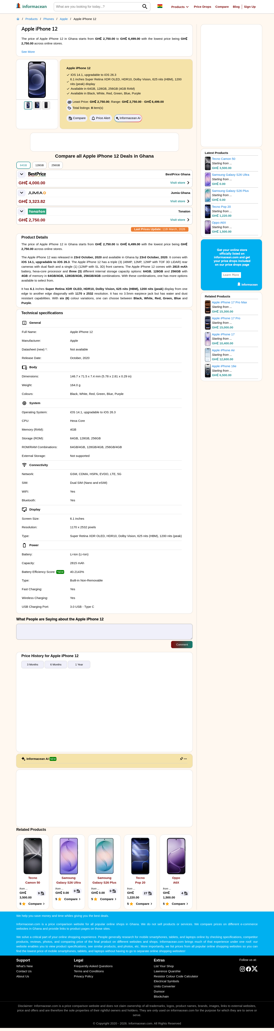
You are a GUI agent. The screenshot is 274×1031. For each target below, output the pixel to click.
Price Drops (202, 6)
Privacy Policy (83, 979)
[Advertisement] (104, 142)
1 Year (79, 667)
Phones (48, 19)
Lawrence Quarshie (167, 974)
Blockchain (161, 999)
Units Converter (164, 989)
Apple (64, 19)
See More (28, 51)
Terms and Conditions (89, 974)
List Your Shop (164, 969)
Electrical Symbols (166, 984)
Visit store (180, 183)
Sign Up (250, 6)
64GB (23, 165)
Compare (222, 6)
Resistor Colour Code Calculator (176, 979)
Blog (236, 6)
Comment (182, 647)
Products (31, 19)
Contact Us (24, 974)
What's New (24, 969)
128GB (39, 165)
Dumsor (159, 994)
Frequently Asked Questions (93, 969)
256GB (56, 165)
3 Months (32, 667)
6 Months (56, 667)
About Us (22, 979)
